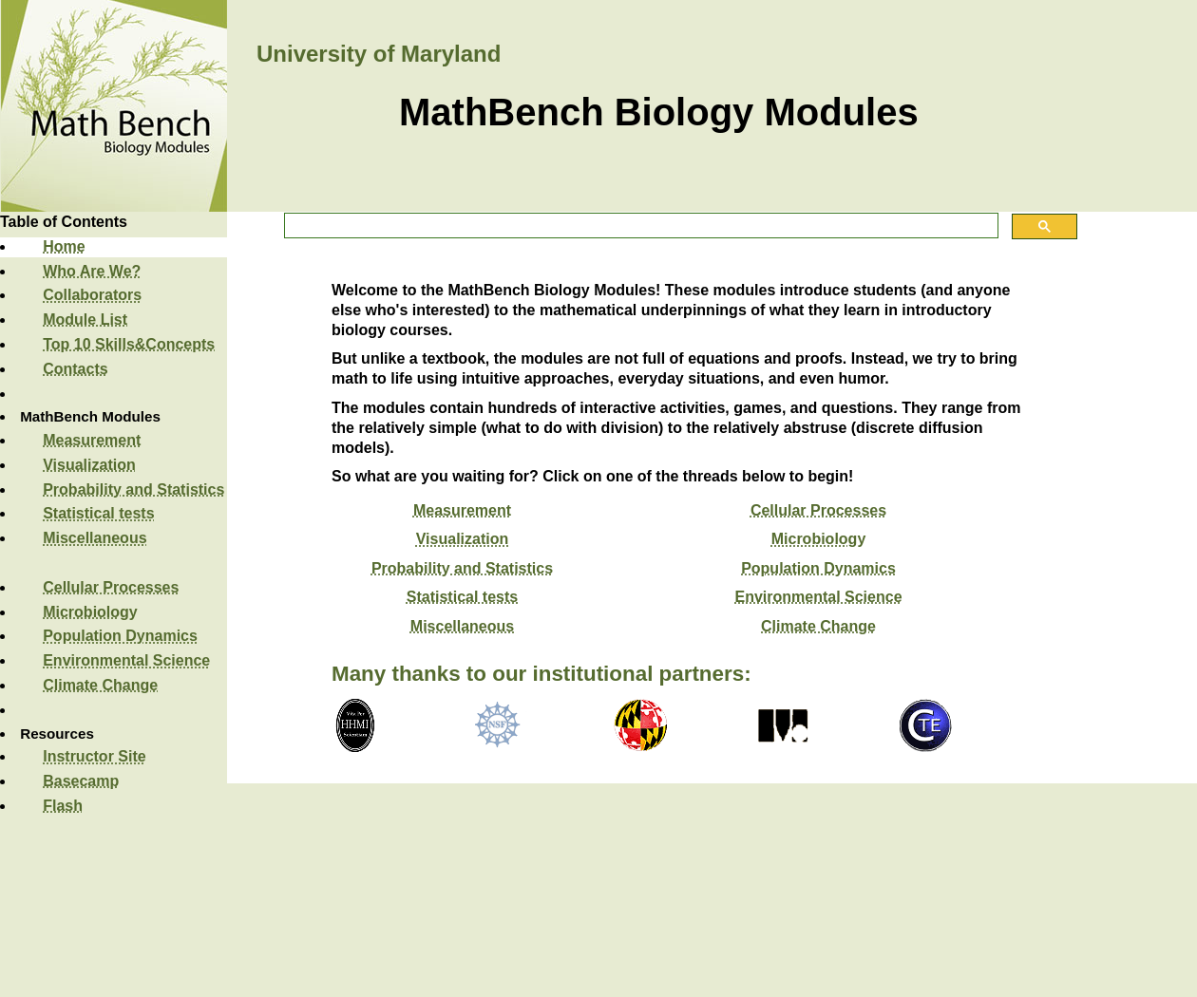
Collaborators (92, 295)
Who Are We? (92, 271)
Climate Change (100, 685)
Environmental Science (126, 660)
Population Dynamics (120, 636)
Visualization (89, 465)
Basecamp (81, 781)
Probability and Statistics (133, 489)
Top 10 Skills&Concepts (129, 344)
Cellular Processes (111, 587)
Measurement (92, 440)
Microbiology (90, 612)
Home (64, 246)
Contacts (75, 369)
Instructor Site (94, 756)
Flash (63, 806)
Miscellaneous (94, 538)
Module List (85, 319)
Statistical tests (98, 513)
